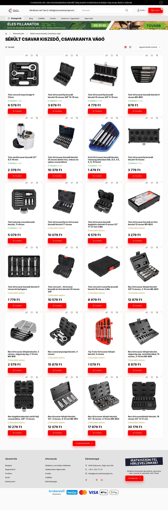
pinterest (96, 480)
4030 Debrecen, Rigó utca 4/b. (101, 465)
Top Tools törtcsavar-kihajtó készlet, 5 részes (101, 353)
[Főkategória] (6, 33)
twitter (91, 480)
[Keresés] (127, 10)
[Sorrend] (149, 47)
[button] (14, 18)
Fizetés (53, 18)
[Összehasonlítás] (26, 55)
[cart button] (155, 10)
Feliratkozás (133, 478)
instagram (101, 480)
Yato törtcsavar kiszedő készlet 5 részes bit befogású (23, 288)
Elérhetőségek (51, 481)
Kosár (7, 477)
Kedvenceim (10, 481)
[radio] (130, 47)
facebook (86, 480)
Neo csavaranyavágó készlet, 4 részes (63, 353)
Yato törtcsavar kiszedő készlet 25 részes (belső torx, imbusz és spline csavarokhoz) (63, 159)
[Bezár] (161, 2)
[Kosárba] (17, 111)
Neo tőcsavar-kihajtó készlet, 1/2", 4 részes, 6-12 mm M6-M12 (63, 417)
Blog (31, 18)
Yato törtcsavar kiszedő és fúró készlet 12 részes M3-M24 (143, 223)
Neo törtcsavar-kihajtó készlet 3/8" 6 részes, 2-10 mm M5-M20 (143, 288)
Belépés (8, 465)
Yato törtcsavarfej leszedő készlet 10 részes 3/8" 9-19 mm (103, 96)
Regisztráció (10, 469)
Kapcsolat (89, 18)
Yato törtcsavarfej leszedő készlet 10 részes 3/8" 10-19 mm (63, 96)
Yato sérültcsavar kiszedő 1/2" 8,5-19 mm (22, 158)
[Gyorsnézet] (37, 55)
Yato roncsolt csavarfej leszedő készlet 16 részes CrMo (103, 288)
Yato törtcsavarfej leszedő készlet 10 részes (140, 158)
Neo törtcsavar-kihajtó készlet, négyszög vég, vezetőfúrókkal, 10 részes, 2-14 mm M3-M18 (143, 354)
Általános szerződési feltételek (57, 465)
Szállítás (41, 18)
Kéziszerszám (18, 34)
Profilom (8, 473)
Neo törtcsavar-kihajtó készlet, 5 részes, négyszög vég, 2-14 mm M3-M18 (23, 354)
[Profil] (141, 10)
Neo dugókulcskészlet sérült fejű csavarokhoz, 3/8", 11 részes (23, 417)
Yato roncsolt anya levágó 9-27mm (21, 96)
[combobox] (105, 10)
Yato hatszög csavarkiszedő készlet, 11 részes (21, 223)
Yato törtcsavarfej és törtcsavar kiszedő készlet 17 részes (63, 223)
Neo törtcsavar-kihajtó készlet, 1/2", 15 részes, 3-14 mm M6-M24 (103, 417)
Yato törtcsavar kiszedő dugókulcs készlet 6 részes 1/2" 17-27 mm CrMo (103, 224)
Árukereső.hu (56, 494)
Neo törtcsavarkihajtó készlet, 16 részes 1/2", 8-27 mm (143, 417)
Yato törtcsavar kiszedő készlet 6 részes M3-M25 (144, 96)
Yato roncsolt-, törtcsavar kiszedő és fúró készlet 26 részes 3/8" (64, 289)
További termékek (82, 443)
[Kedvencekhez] (31, 55)
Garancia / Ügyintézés (70, 18)
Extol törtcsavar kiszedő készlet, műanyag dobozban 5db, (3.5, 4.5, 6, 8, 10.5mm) (104, 159)
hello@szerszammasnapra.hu (61, 10)
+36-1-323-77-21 (95, 469)
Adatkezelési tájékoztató (55, 469)
